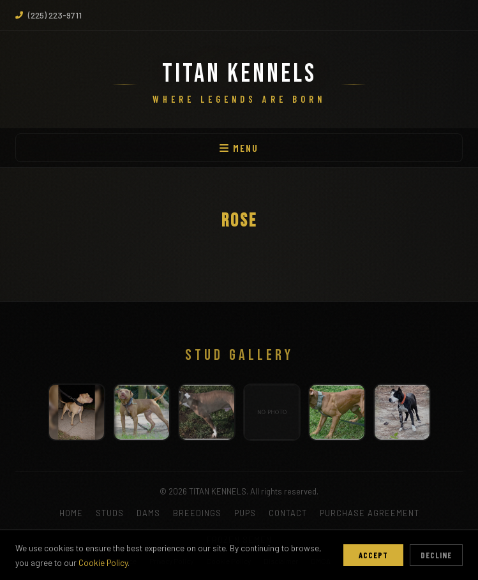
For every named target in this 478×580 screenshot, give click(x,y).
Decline (436, 555)
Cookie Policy (103, 562)
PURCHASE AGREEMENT (369, 513)
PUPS (245, 513)
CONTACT (288, 513)
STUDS (110, 513)
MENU (239, 148)
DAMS (148, 513)
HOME (71, 513)
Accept (373, 555)
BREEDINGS (197, 513)
